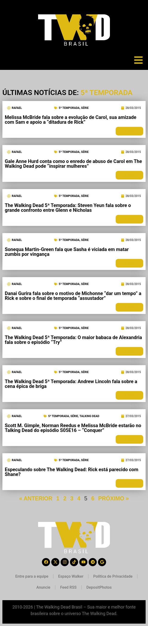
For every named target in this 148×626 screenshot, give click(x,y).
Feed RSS (68, 587)
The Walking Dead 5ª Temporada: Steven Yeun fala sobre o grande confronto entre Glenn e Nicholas (68, 207)
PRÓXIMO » (113, 498)
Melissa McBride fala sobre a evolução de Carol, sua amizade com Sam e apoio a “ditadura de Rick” (70, 119)
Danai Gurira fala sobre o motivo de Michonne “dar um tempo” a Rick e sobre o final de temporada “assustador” (73, 296)
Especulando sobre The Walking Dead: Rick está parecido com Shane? (71, 472)
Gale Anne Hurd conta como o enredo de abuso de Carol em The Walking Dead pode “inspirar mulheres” (73, 163)
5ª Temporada (69, 108)
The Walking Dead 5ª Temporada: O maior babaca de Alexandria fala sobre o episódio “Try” (73, 340)
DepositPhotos (99, 587)
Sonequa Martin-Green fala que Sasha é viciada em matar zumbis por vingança (67, 251)
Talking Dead (89, 416)
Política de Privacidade (112, 576)
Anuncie (43, 587)
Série (85, 108)
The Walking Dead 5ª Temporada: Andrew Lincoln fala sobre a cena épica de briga (71, 384)
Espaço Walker (70, 576)
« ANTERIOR (35, 498)
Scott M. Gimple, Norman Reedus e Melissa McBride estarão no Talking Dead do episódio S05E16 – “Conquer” (73, 428)
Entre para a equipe (31, 576)
